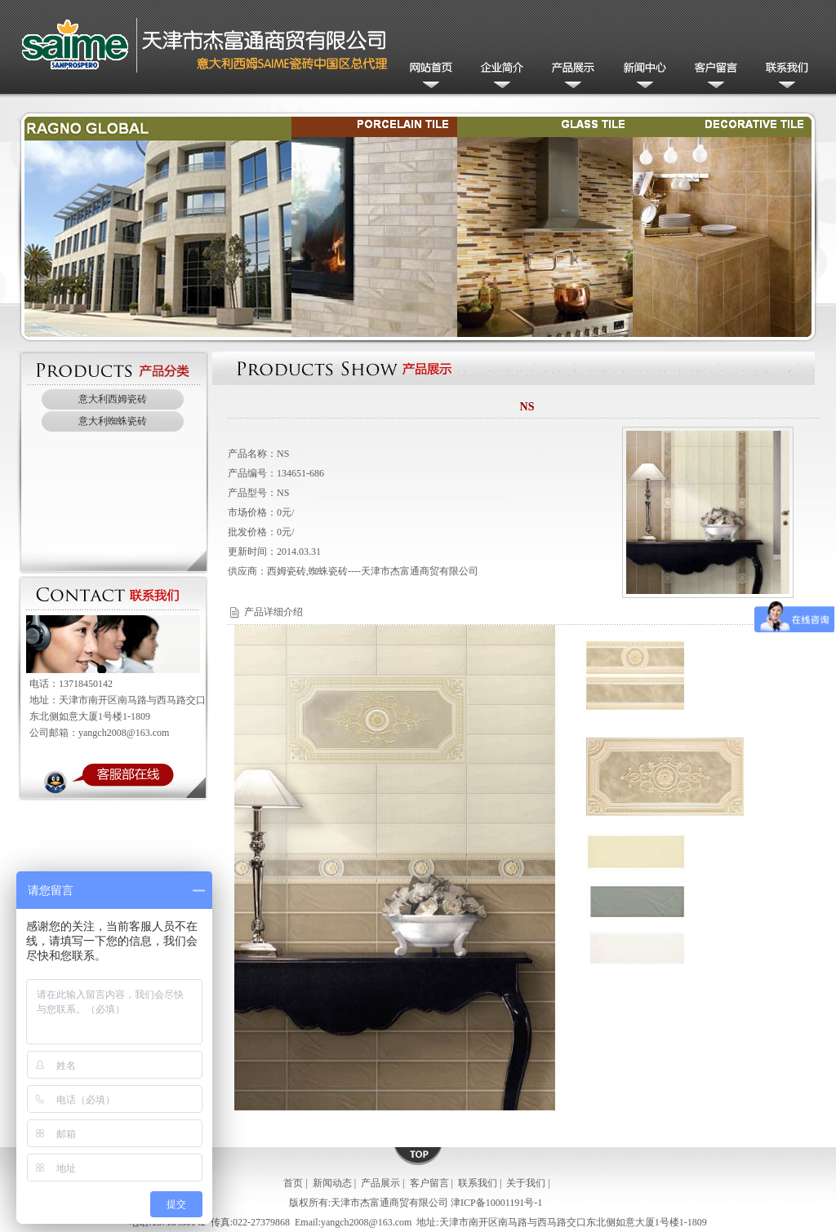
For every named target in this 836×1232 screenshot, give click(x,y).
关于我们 (525, 1183)
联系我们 (783, 76)
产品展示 (570, 76)
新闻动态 (641, 76)
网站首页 (428, 76)
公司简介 (499, 76)
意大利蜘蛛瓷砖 (112, 421)
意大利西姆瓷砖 (112, 399)
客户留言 (712, 76)
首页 (293, 1183)
